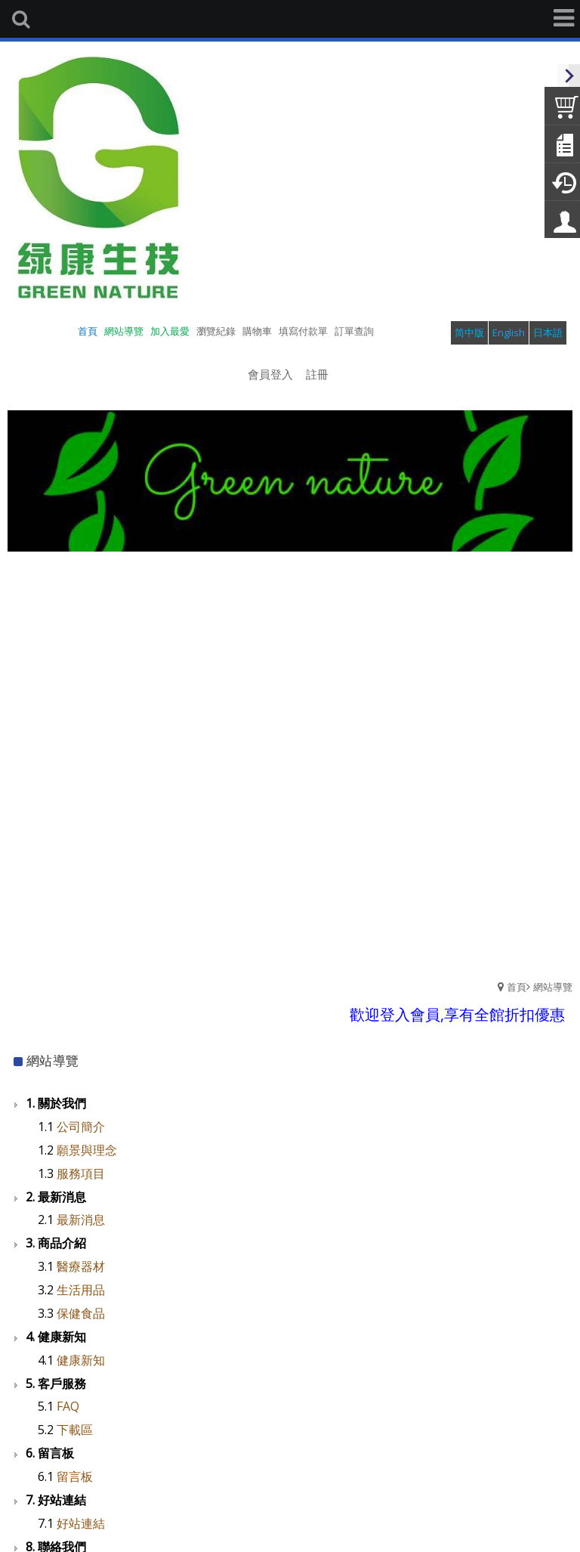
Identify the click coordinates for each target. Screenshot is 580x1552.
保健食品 (81, 1313)
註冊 (317, 374)
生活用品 (81, 1289)
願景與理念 (87, 1150)
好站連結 (81, 1523)
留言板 (75, 1476)
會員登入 (270, 374)
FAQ (68, 1406)
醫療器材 (81, 1266)
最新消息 (81, 1219)
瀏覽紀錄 (216, 331)
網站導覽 (552, 987)
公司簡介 (81, 1126)
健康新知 (81, 1360)
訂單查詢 (354, 331)
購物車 (257, 331)
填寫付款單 (303, 331)
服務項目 (81, 1173)
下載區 (75, 1429)
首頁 (516, 987)
